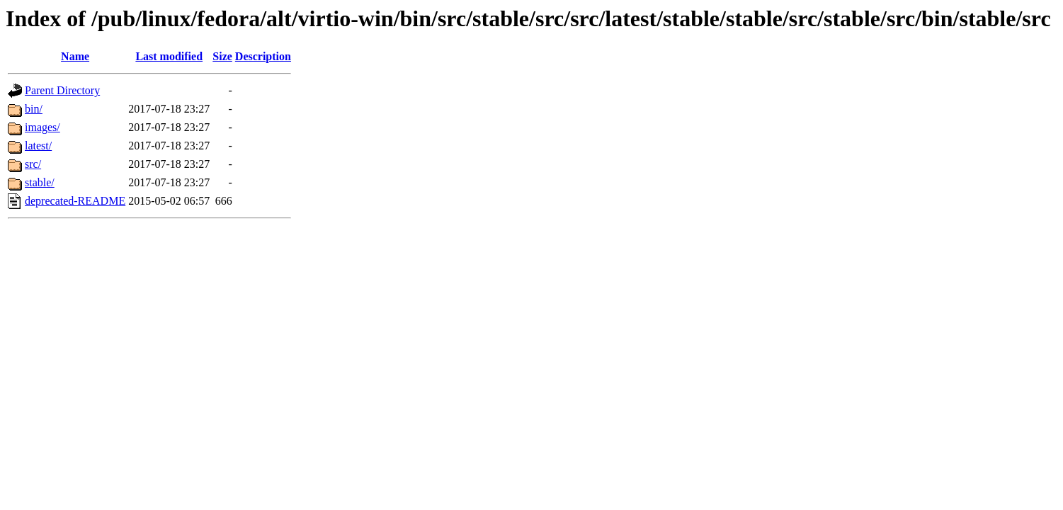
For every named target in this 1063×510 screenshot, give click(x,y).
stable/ (40, 182)
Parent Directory (62, 90)
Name (75, 56)
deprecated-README (75, 201)
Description (263, 56)
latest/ (38, 146)
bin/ (33, 109)
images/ (42, 127)
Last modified (169, 56)
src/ (33, 164)
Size (222, 56)
